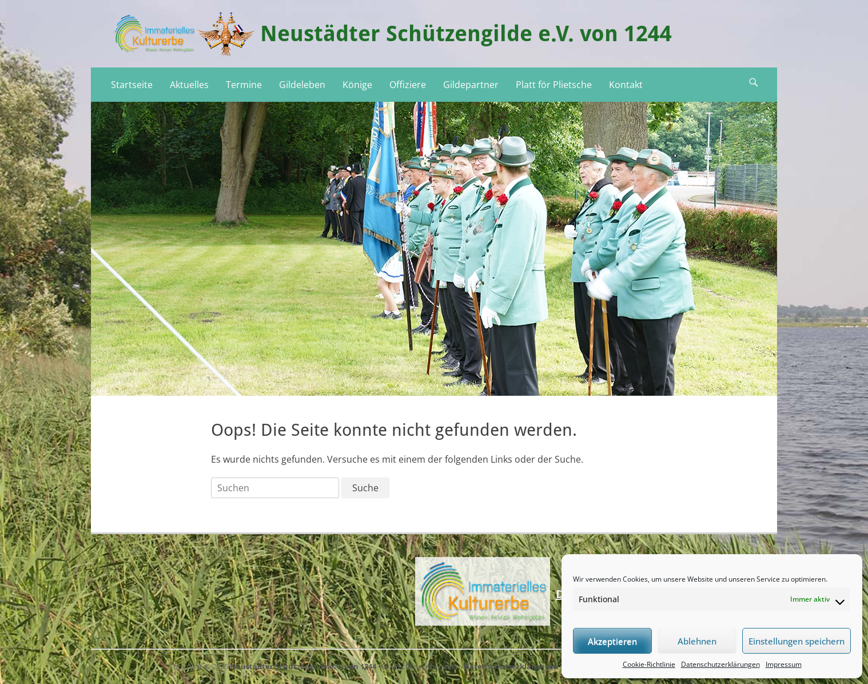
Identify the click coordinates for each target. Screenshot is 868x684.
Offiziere (407, 84)
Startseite (132, 84)
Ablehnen (697, 641)
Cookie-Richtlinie (649, 664)
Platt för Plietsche (554, 84)
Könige (357, 84)
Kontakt (626, 84)
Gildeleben (302, 84)
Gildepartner (471, 84)
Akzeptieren (612, 641)
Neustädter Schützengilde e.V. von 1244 (466, 33)
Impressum (784, 664)
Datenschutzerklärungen (720, 664)
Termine (244, 84)
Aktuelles (189, 84)
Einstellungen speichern (796, 641)
